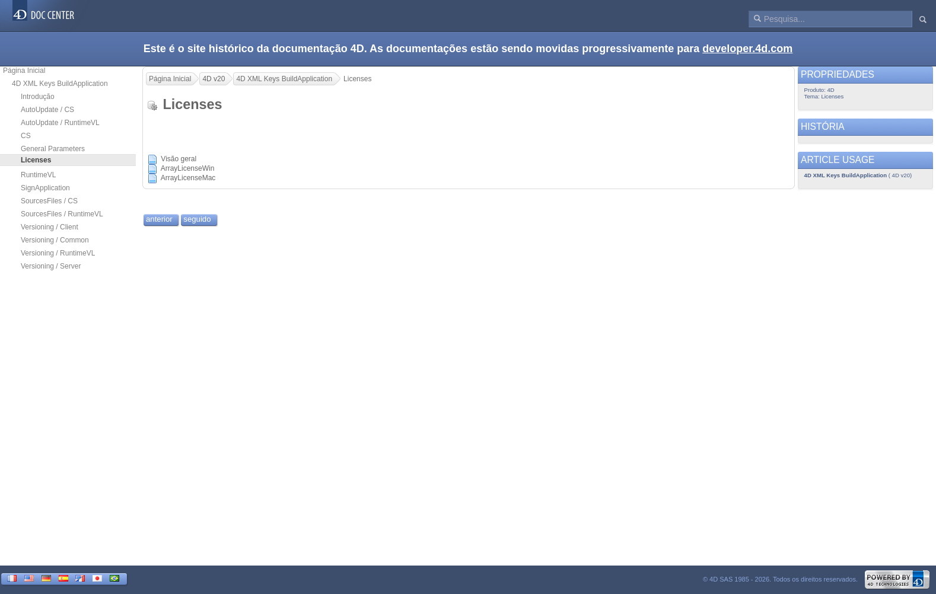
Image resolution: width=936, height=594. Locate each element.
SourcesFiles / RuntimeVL (62, 214)
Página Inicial (24, 70)
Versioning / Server (51, 266)
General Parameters (53, 149)
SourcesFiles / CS (49, 201)
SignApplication (45, 188)
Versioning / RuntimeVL (58, 253)
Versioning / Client (49, 227)
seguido (197, 219)
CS (26, 136)
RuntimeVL (38, 175)
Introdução (38, 96)
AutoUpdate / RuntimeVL (60, 123)
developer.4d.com (747, 49)
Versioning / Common (55, 240)
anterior (159, 219)
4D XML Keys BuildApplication (60, 83)
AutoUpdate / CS (47, 110)
